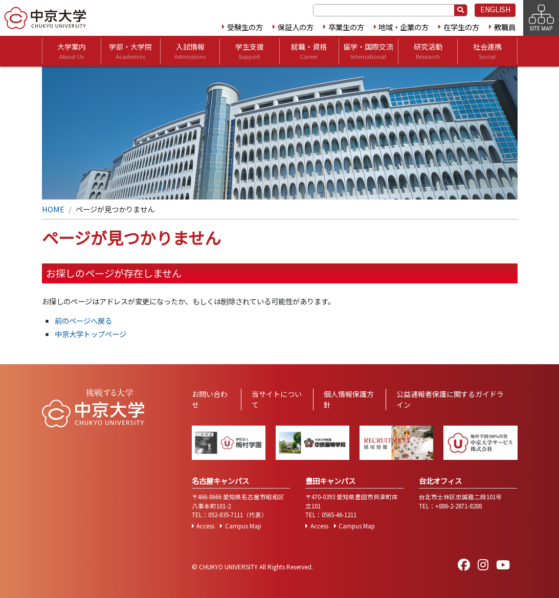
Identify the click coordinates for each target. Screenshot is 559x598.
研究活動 (428, 51)
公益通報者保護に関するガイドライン (450, 399)
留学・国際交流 (368, 51)
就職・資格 (309, 51)
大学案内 (71, 51)
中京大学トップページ (90, 333)
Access (205, 526)
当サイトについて (277, 399)
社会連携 (487, 51)
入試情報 (190, 51)
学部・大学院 (130, 51)
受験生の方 (245, 26)
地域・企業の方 (403, 26)
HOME (53, 209)
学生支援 (249, 51)
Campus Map (243, 526)
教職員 (505, 26)
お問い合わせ (210, 399)
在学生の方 (461, 26)
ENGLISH (495, 9)
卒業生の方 (346, 26)
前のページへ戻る (83, 320)
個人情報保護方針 (349, 399)
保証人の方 (296, 26)
